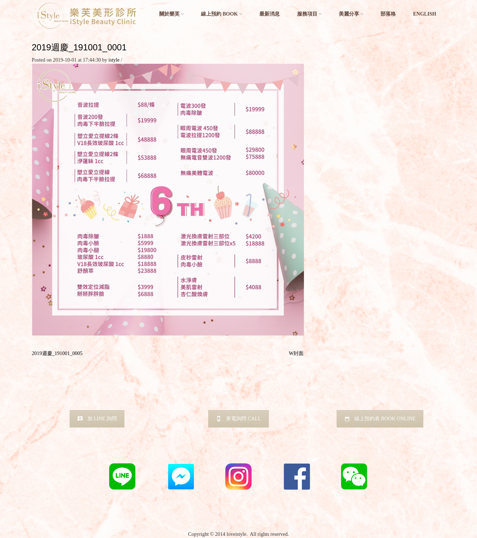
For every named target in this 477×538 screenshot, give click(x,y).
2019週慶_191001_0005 (57, 353)
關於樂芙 (169, 14)
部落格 (388, 14)
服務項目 (307, 14)
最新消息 (269, 14)
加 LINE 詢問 (97, 418)
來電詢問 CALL (238, 418)
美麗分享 (349, 14)
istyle (113, 60)
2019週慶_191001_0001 (79, 47)
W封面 (296, 353)
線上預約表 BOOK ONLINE (380, 418)
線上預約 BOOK (219, 14)
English (424, 14)
